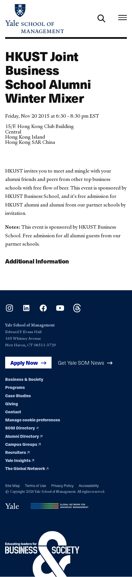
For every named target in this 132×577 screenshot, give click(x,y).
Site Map (12, 485)
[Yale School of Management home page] (35, 18)
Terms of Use (35, 485)
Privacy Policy (62, 485)
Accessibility (89, 485)
